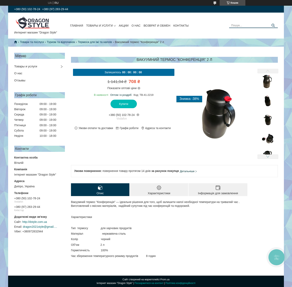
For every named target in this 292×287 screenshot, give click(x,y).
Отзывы (19, 80)
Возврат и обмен (157, 25)
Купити (123, 104)
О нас (136, 25)
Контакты (181, 25)
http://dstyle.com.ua (34, 221)
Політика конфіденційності (180, 283)
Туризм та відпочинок (61, 42)
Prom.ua (165, 279)
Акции (124, 25)
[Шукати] (273, 25)
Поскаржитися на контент (149, 283)
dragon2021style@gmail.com (40, 226)
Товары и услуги (99, 25)
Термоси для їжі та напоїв (95, 42)
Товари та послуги (32, 42)
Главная (76, 25)
